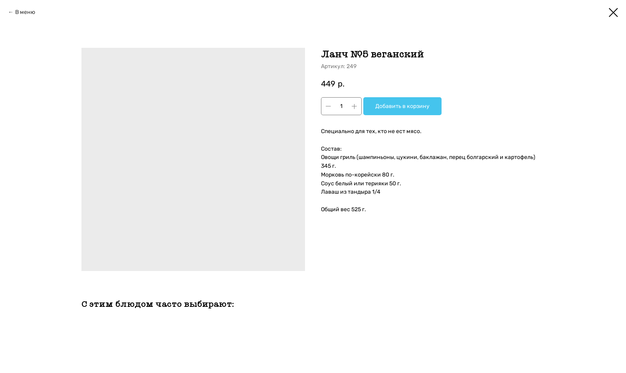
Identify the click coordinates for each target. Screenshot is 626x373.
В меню (25, 12)
